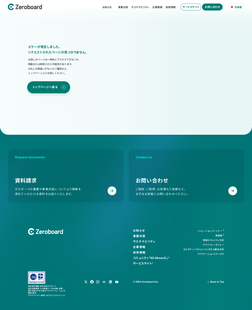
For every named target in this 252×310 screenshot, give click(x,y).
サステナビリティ (140, 7)
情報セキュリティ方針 (213, 240)
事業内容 (123, 7)
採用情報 (171, 7)
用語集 (218, 235)
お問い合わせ (212, 7)
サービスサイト (191, 7)
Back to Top (217, 281)
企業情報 (157, 7)
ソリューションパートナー (210, 230)
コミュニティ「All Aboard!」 (150, 258)
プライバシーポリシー (213, 244)
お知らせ (107, 7)
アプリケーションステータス (210, 253)
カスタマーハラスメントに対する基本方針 (203, 249)
